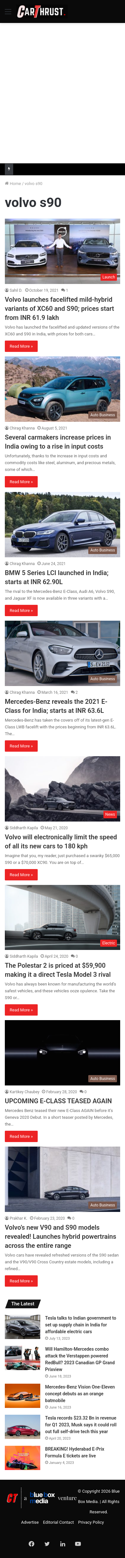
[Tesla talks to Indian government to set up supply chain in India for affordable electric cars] (22, 1327)
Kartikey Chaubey (24, 1092)
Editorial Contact (58, 1522)
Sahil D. (16, 290)
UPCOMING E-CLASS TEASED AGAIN (58, 1101)
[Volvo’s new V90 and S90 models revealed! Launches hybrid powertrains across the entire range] (62, 1179)
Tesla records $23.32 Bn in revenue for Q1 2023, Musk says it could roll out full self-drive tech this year (81, 1424)
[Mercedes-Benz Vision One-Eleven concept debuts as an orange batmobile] (22, 1396)
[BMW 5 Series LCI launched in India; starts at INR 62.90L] (62, 524)
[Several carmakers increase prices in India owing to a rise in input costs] (62, 389)
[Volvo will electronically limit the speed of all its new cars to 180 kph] (62, 789)
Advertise (30, 1522)
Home (13, 183)
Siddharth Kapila (24, 828)
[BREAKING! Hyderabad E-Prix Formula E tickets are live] (22, 1458)
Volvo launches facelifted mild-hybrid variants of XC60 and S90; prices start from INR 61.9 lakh (59, 308)
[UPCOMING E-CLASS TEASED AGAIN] (62, 1052)
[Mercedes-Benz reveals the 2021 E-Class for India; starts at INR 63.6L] (62, 653)
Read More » (21, 346)
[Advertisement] (62, 92)
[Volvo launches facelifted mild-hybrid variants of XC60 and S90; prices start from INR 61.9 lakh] (62, 251)
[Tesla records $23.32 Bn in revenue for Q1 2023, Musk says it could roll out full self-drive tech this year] (22, 1427)
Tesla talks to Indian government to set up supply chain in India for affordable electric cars (80, 1324)
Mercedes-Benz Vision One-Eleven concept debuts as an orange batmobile (80, 1393)
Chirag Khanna (22, 428)
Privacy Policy (91, 1522)
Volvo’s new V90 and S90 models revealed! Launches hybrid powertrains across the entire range (60, 1236)
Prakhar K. (18, 1218)
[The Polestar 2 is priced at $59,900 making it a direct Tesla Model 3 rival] (62, 917)
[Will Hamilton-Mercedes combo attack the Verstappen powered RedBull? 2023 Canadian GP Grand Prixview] (22, 1358)
